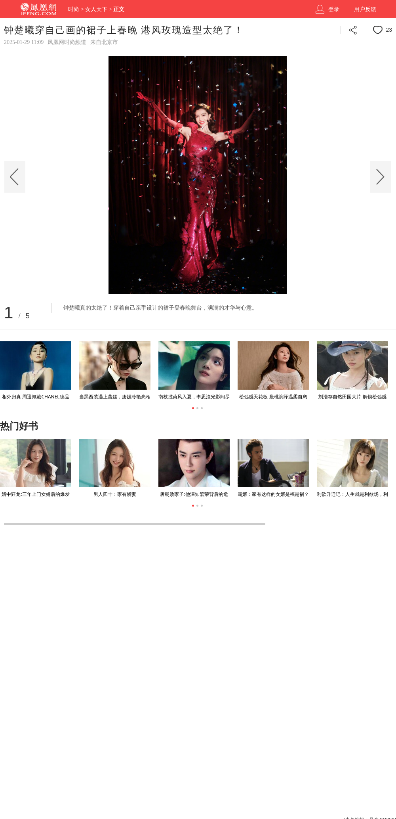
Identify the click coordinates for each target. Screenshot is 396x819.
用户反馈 (365, 9)
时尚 (73, 9)
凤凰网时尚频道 (67, 42)
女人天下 (96, 9)
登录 (333, 9)
